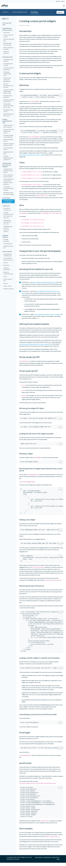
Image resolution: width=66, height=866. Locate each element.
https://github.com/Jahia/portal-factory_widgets (32, 154)
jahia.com (58, 1)
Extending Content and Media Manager (8, 193)
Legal (58, 859)
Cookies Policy (47, 857)
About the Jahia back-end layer (7, 44)
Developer (34, 12)
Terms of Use (55, 857)
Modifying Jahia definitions (7, 96)
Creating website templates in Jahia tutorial (8, 170)
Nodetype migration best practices (8, 100)
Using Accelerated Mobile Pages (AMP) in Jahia (8, 91)
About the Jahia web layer (8, 39)
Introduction (6, 32)
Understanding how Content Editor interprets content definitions (8, 181)
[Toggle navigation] (64, 5)
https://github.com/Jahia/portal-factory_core (44, 282)
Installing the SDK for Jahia (8, 64)
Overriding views (7, 243)
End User (6, 12)
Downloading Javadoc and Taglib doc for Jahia (8, 105)
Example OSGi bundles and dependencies (7, 79)
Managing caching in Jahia (8, 110)
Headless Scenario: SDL (8, 246)
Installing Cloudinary (6, 240)
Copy (60, 95)
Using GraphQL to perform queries (8, 126)
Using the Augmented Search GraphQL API (8, 157)
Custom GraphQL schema (8, 148)
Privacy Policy (38, 857)
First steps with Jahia (6, 23)
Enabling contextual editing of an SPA (8, 144)
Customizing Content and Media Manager (8, 188)
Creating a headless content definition (8, 136)
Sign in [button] (62, 1)
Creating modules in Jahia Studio (8, 68)
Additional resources (6, 52)
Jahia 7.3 (60, 12)
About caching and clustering (8, 48)
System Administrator (19, 12)
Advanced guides (7, 251)
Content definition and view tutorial (8, 175)
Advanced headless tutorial (8, 140)
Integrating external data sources (8, 114)
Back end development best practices (8, 85)
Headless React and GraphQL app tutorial (8, 131)
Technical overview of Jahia (8, 35)
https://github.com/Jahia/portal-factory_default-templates (34, 344)
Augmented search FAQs (8, 152)
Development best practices (8, 60)
